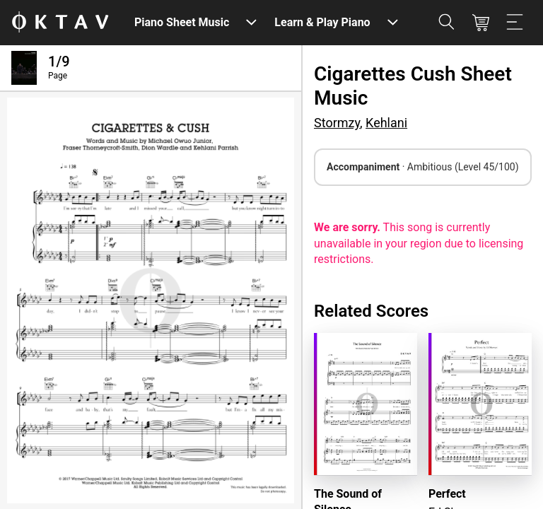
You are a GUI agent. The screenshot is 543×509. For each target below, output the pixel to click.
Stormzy (337, 122)
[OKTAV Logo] (60, 23)
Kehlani (386, 122)
